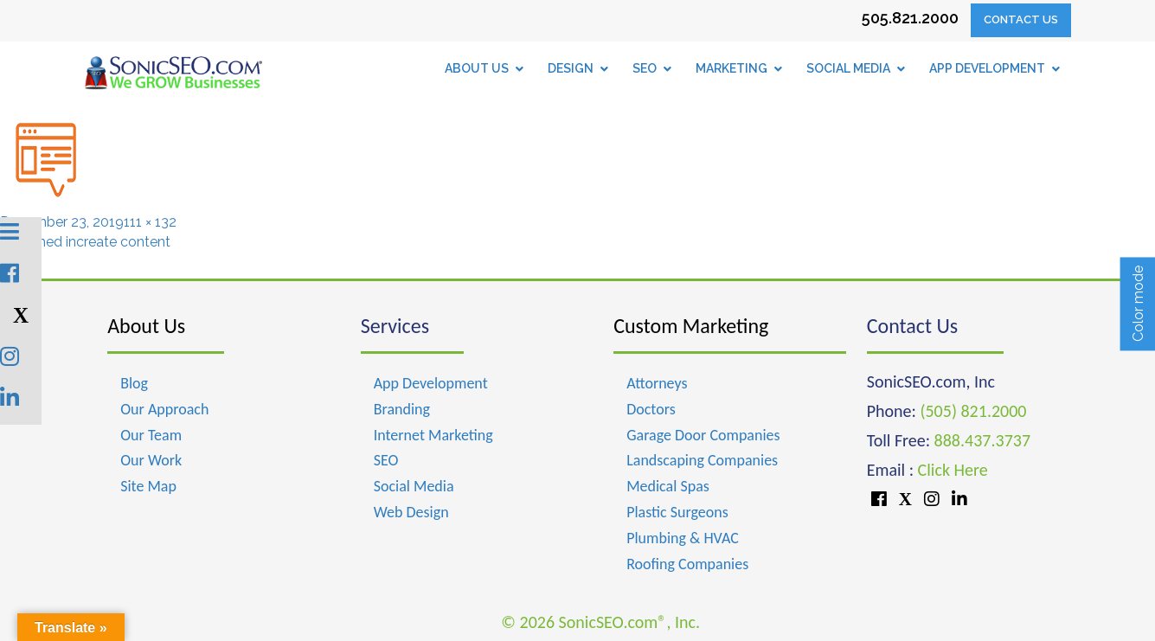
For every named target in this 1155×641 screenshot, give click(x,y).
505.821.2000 (910, 18)
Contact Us (1021, 19)
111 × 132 (150, 222)
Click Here (953, 469)
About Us (146, 325)
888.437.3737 (982, 440)
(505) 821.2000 (973, 411)
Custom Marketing (690, 325)
